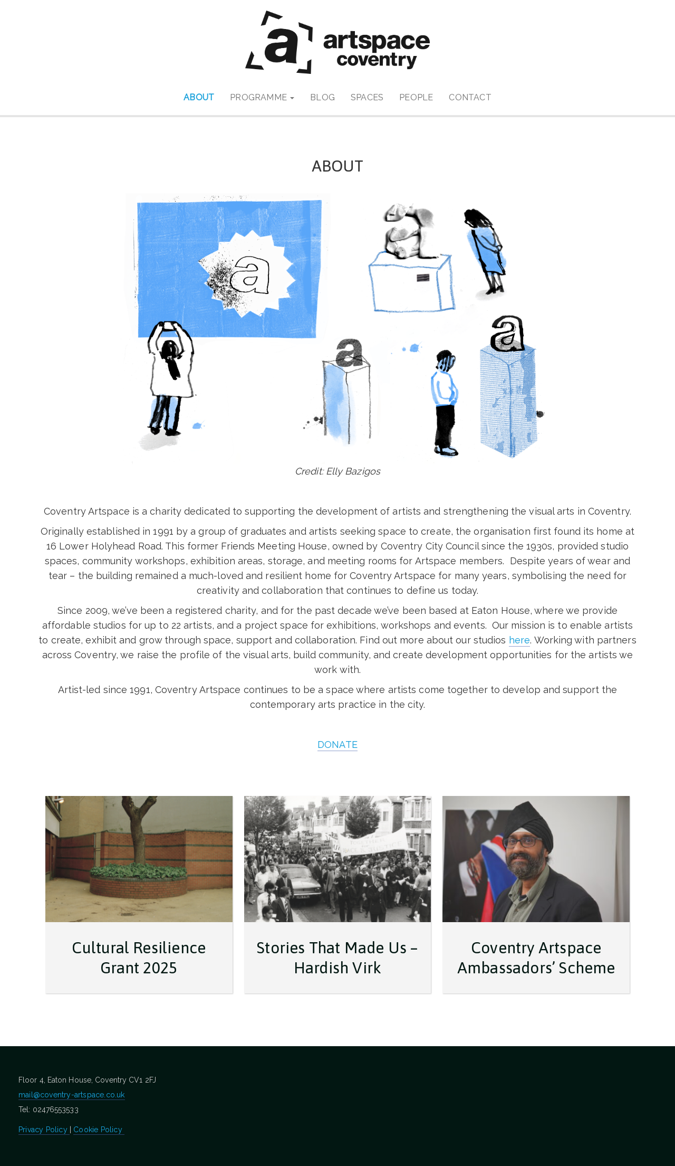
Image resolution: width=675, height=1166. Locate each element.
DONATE (337, 744)
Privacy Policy (44, 1129)
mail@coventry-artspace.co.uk (71, 1095)
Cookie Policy (98, 1129)
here (520, 640)
